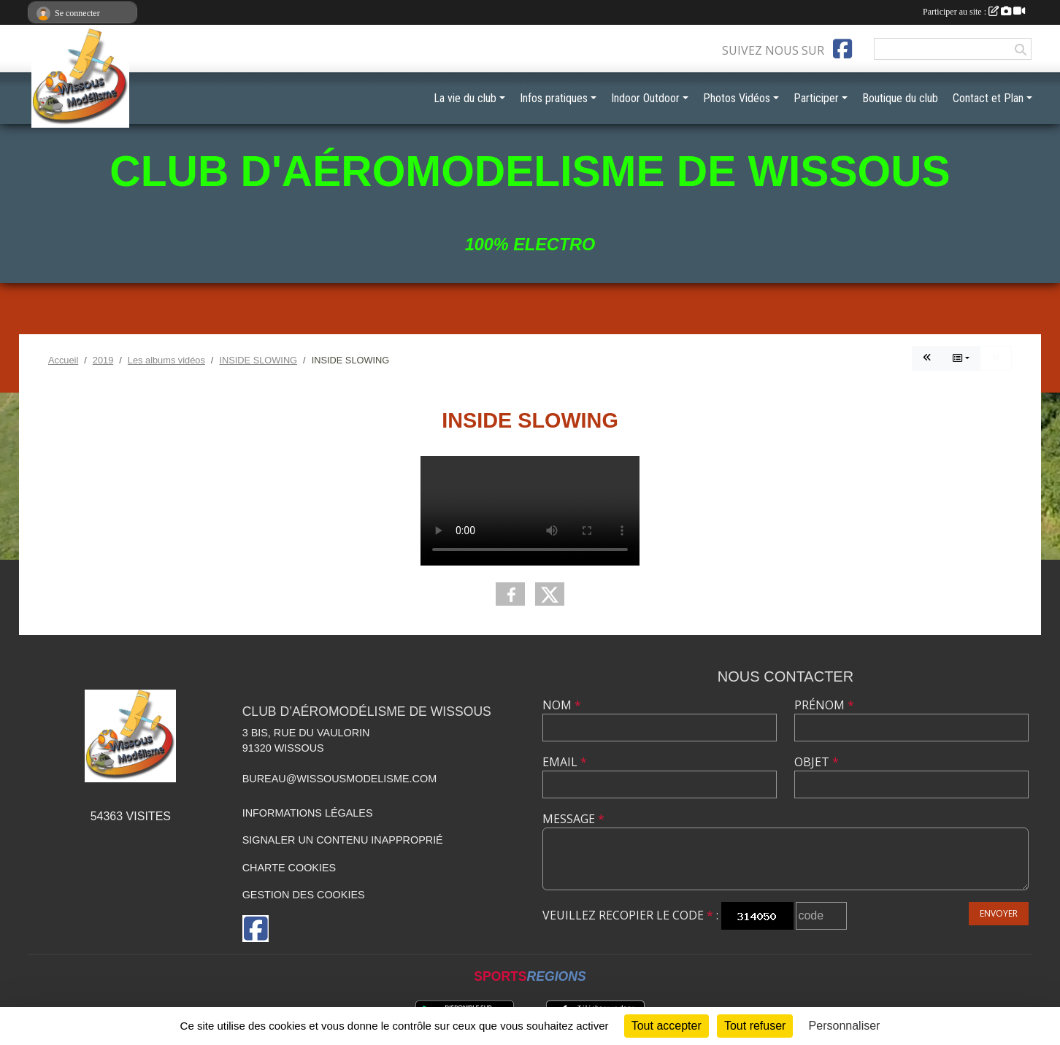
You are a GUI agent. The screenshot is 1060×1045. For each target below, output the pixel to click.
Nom (561, 705)
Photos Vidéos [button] (736, 98)
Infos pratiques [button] (554, 98)
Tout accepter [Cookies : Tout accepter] (666, 1025)
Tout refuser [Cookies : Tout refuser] (755, 1025)
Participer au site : (974, 12)
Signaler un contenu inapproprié (342, 840)
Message (573, 819)
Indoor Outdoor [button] (645, 98)
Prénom (824, 705)
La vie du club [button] (465, 98)
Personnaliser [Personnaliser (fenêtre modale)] (844, 1025)
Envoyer (999, 913)
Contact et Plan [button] (988, 98)
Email (564, 762)
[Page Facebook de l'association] (842, 49)
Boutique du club (900, 98)
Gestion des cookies (303, 895)
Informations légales (307, 813)
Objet (816, 762)
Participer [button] (816, 98)
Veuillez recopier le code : (630, 915)
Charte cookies (289, 868)
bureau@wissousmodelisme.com (339, 778)
